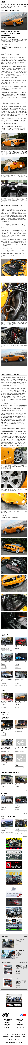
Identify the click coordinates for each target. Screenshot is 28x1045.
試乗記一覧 (24, 813)
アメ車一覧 (24, 936)
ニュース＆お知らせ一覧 (21, 790)
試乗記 (22, 4)
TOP (2, 6)
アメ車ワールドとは (4, 4)
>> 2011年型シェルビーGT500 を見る (9, 517)
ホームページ (23, 47)
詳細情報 (4, 48)
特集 (19, 4)
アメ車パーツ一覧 (23, 962)
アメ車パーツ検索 (15, 4)
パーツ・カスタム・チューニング (13, 6)
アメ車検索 (10, 4)
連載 (25, 4)
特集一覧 (24, 836)
